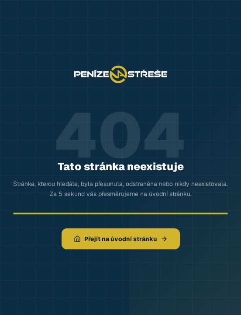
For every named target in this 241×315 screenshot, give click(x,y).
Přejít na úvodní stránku (121, 239)
